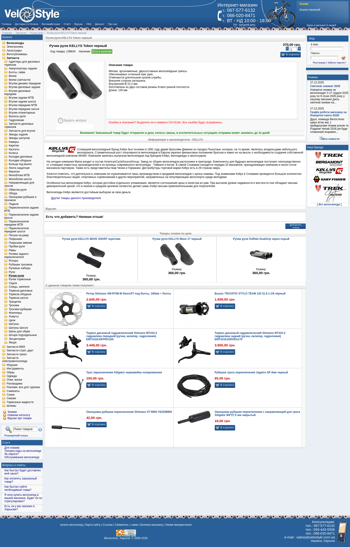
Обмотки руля (17, 189)
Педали (13, 204)
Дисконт (99, 24)
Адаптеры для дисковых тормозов (22, 63)
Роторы (13, 261)
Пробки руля (17, 246)
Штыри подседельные (23, 335)
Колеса (13, 153)
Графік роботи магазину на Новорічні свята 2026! (328, 114)
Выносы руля (17, 116)
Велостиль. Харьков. (117, 538)
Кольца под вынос (20, 164)
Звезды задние (18, 134)
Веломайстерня (51, 24)
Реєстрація (319, 62)
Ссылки (108, 524)
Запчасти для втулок (22, 130)
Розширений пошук (16, 435)
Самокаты (13, 391)
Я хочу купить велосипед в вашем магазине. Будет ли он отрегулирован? (23, 498)
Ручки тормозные (20, 279)
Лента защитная (19, 168)
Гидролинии (16, 120)
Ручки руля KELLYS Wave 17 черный (177, 239)
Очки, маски (14, 380)
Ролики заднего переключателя (16, 255)
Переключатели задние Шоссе (21, 216)
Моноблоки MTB (19, 175)
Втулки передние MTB (23, 105)
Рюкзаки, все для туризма (23, 387)
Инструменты (15, 368)
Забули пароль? (337, 62)
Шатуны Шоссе (18, 327)
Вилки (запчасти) (19, 79)
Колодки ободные (20, 160)
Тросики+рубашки (20, 309)
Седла (13, 283)
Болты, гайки (17, 72)
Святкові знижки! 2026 (325, 86)
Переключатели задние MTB (21, 209)
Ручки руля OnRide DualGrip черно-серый (261, 239)
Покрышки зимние (20, 242)
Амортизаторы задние (23, 68)
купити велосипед (71, 524)
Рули (12, 272)
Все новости (331, 139)
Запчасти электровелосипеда (14, 360)
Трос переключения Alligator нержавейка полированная (124, 372)
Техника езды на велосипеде (22, 450)
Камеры (14, 141)
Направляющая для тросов (19, 184)
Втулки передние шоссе (24, 109)
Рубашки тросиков (20, 264)
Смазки (11, 398)
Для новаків (11, 447)
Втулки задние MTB (21, 98)
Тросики (14, 305)
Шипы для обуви (19, 331)
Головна (6, 24)
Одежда (12, 376)
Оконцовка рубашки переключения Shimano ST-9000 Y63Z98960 (129, 411)
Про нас (112, 24)
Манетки (14, 171)
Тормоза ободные (20, 294)
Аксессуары (14, 50)
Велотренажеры (17, 54)
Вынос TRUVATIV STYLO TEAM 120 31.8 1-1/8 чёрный (250, 293)
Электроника (15, 47)
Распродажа (14, 383)
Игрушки (12, 365)
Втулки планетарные (22, 112)
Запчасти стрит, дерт (20, 350)
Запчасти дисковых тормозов (18, 125)
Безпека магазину (151, 524)
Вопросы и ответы (13, 465)
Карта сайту (92, 524)
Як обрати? (11, 454)
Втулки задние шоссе (22, 101)
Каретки (14, 145)
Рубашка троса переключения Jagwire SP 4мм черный (251, 372)
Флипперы (15, 312)
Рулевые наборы (19, 268)
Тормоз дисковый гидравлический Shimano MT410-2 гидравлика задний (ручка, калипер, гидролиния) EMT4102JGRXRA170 (250, 336)
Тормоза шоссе (18, 298)
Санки (11, 394)
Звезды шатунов (19, 138)
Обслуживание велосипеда (21, 457)
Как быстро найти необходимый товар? (17, 488)
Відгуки (78, 24)
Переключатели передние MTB (16, 223)
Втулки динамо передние (25, 83)
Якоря (12, 342)
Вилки (12, 76)
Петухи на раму (19, 235)
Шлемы (11, 406)
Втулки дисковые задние (24, 87)
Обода (13, 193)
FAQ (88, 24)
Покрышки (15, 239)
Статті (67, 24)
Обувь (11, 372)
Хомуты (14, 316)
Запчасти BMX (16, 346)
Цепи (12, 320)
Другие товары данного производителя (76, 198)
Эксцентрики (17, 338)
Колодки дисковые (20, 156)
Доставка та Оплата (26, 24)
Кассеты (14, 149)
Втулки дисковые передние (17, 92)
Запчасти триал (17, 354)
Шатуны (14, 324)
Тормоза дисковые (20, 290)
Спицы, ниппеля (19, 287)
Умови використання (178, 524)
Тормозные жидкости (20, 402)
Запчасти (13, 58)
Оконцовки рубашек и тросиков (20, 199)
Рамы (12, 250)
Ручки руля (16, 275)
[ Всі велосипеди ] (329, 204)
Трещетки (15, 301)
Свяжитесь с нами (126, 524)
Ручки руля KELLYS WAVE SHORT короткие (91, 239)
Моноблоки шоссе (20, 179)
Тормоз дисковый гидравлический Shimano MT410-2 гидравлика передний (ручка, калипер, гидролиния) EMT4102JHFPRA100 (121, 336)
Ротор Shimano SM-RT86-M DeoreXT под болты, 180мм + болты (128, 293)
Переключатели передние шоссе (16, 230)
